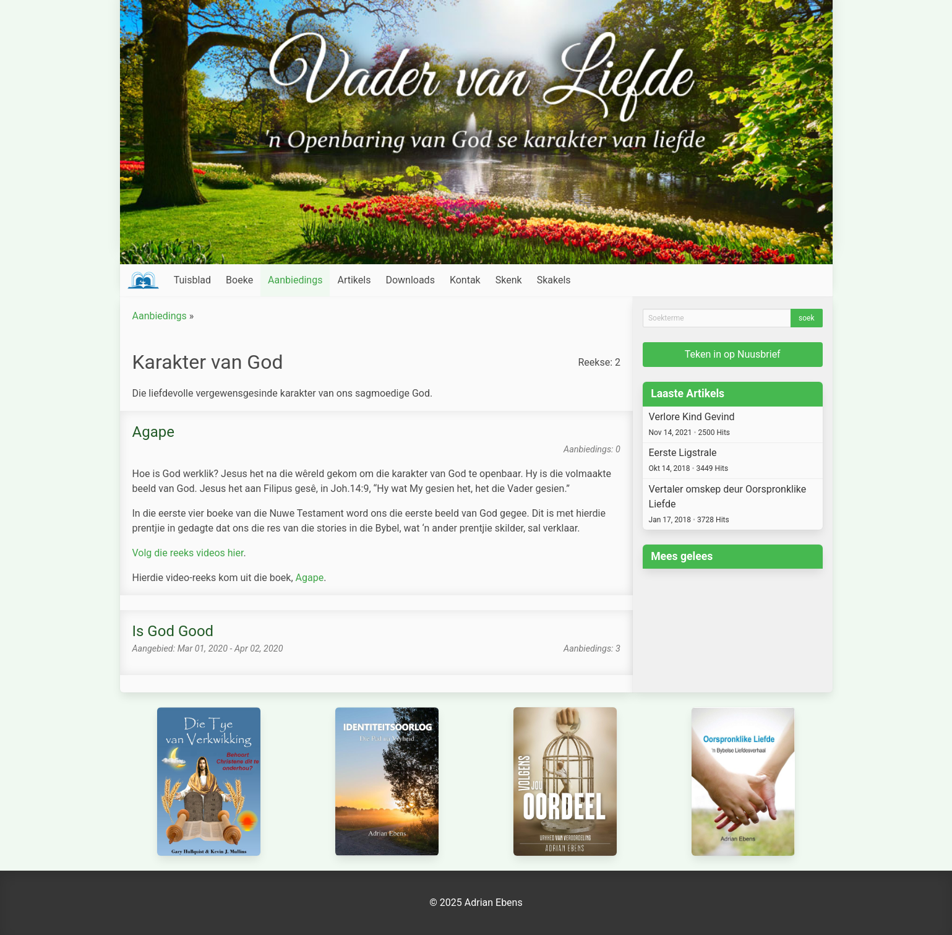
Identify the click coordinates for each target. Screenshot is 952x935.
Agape (153, 432)
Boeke (239, 280)
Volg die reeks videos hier (188, 553)
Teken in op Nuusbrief (733, 354)
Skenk (508, 280)
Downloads (409, 280)
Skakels (554, 280)
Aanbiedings (295, 280)
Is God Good (173, 631)
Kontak (465, 280)
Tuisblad (192, 280)
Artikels (354, 280)
